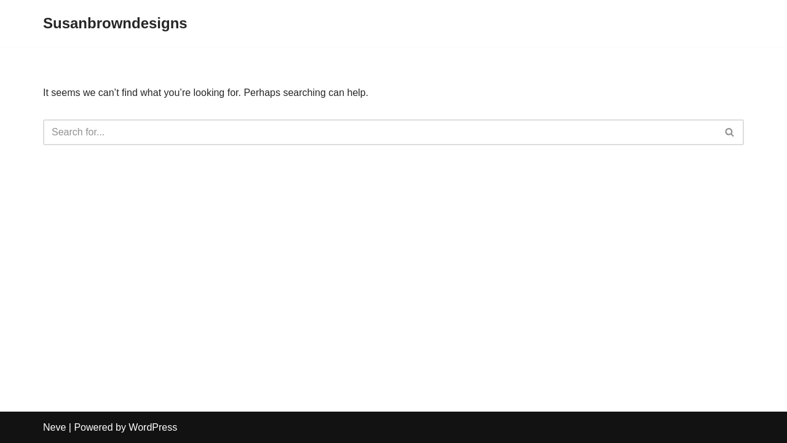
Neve (54, 427)
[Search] (379, 132)
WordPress (153, 427)
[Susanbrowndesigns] (115, 23)
